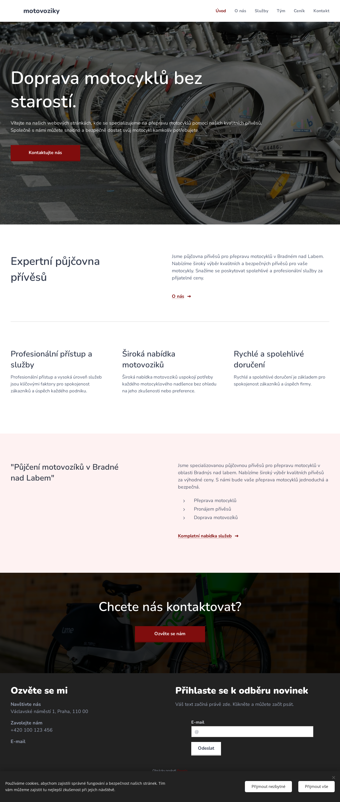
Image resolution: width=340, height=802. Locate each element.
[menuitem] (217, 11)
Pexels (182, 770)
